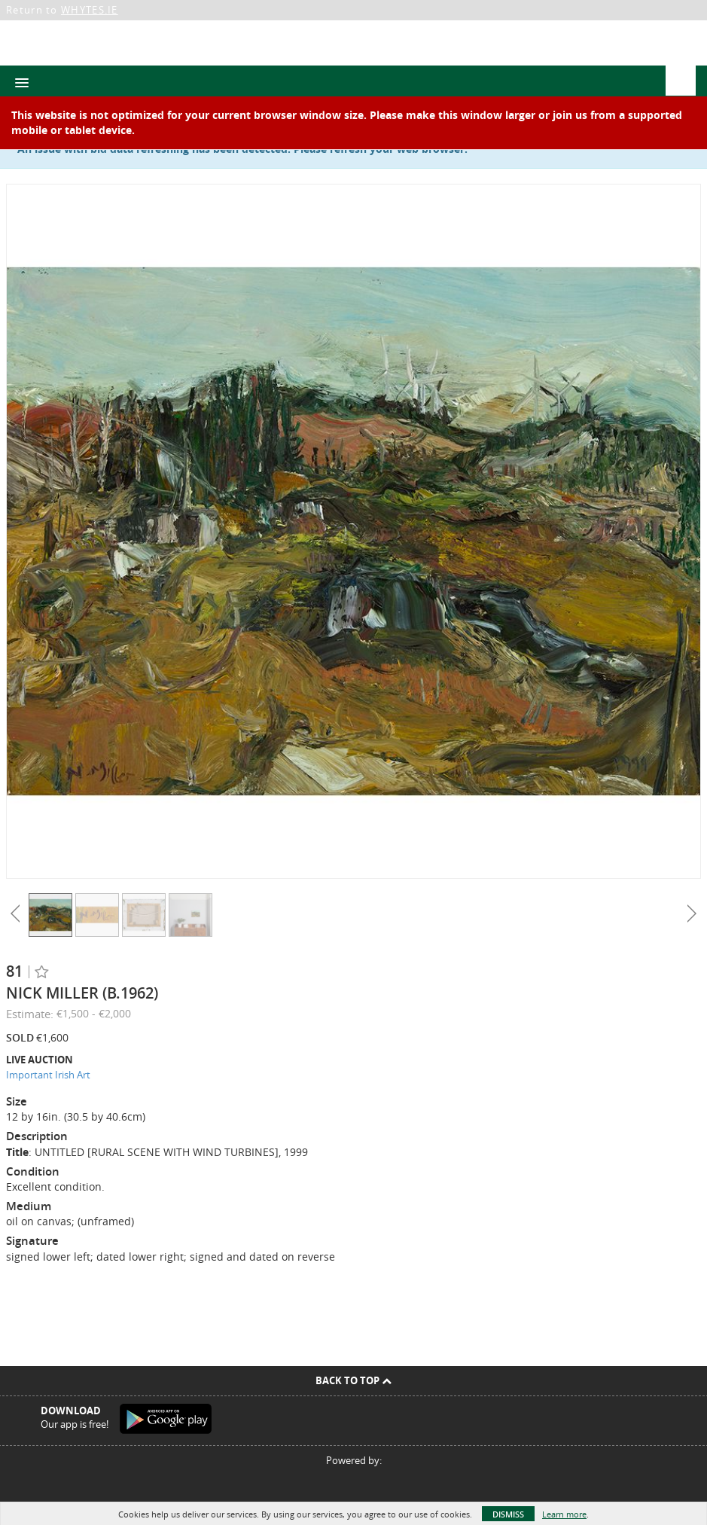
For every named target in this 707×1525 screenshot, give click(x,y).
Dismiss (508, 1514)
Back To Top (353, 1380)
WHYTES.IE (89, 10)
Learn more (564, 1514)
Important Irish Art (48, 1074)
